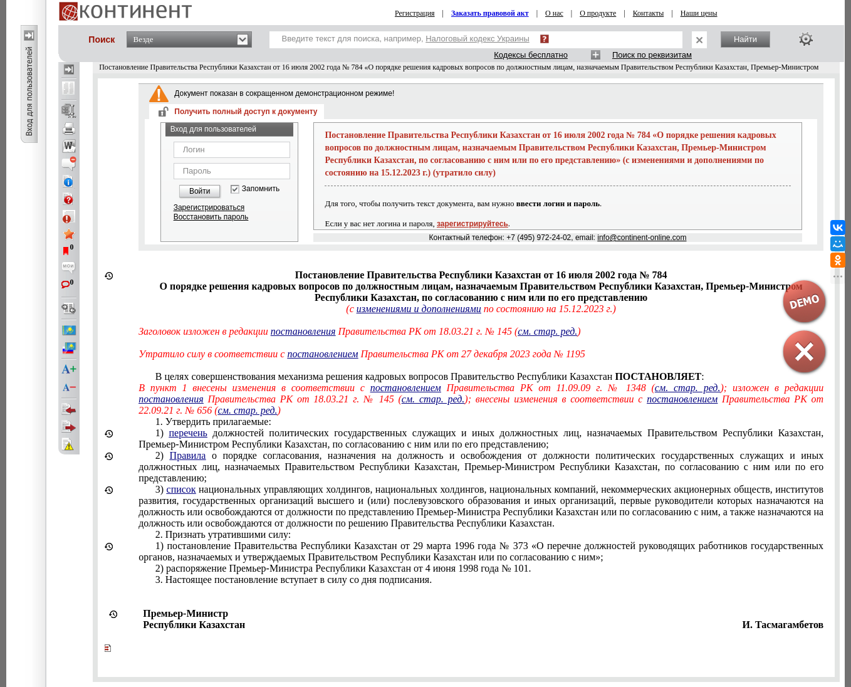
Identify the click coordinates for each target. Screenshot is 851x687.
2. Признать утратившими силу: (223, 534)
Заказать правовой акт (490, 13)
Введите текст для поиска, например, (406, 38)
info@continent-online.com (641, 237)
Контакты (648, 13)
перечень (188, 432)
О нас (554, 13)
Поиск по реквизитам (652, 55)
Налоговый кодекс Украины (478, 38)
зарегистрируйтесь (472, 223)
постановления (303, 331)
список (181, 489)
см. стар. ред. (547, 331)
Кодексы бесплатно (531, 55)
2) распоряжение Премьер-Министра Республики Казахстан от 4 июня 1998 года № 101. (343, 568)
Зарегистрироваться (209, 207)
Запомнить (260, 189)
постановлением (322, 354)
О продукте (598, 13)
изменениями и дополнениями (419, 308)
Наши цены (699, 13)
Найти (745, 39)
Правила (188, 455)
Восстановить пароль (211, 216)
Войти (200, 191)
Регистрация (415, 13)
